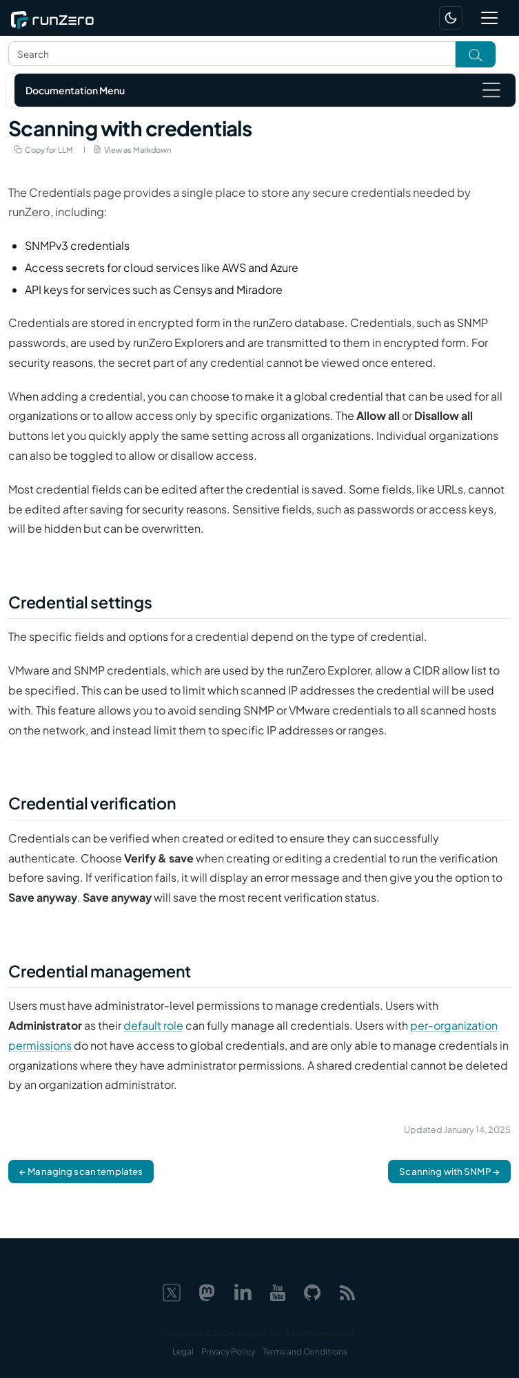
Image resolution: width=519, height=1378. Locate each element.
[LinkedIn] (243, 1290)
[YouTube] (277, 1290)
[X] (171, 1290)
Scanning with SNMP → (449, 1171)
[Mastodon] (207, 1290)
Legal (183, 1351)
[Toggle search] (476, 54)
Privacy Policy (228, 1351)
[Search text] (232, 53)
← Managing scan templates (81, 1171)
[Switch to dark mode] (450, 18)
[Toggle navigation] (489, 18)
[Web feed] (347, 1290)
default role (153, 1025)
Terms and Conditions (305, 1351)
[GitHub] (312, 1290)
